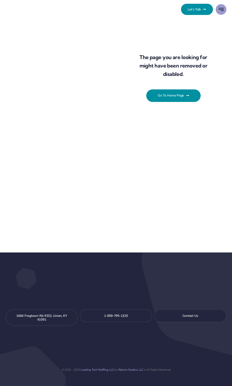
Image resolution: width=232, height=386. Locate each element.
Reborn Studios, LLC (130, 369)
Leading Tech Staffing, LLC (97, 369)
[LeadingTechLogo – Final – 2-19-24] (25, 7)
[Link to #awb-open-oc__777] (221, 9)
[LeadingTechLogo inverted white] (116, 284)
